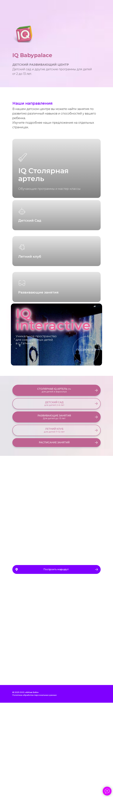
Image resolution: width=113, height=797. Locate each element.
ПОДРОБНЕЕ (86, 444)
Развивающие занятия (38, 387)
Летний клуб (29, 319)
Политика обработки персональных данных (34, 789)
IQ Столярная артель (43, 174)
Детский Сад (29, 252)
